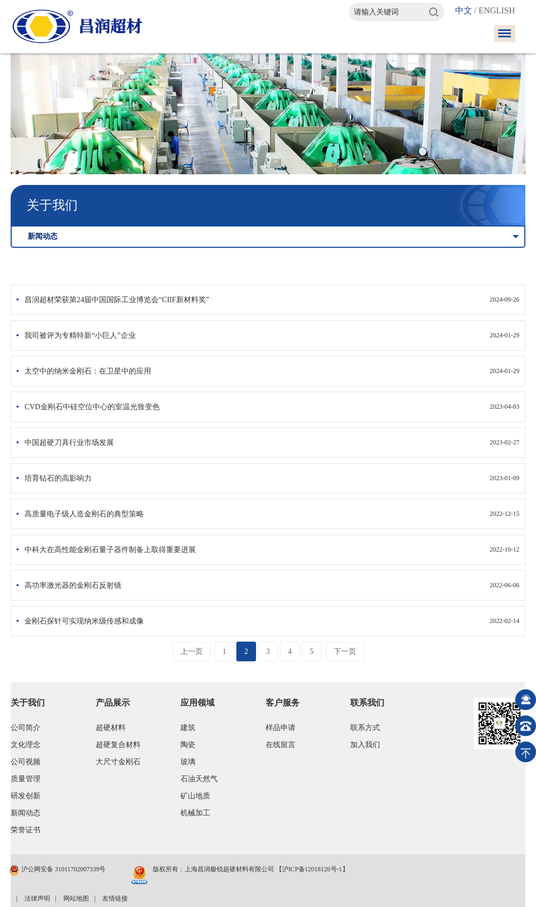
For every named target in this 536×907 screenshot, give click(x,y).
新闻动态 (25, 813)
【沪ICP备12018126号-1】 (312, 869)
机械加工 (195, 813)
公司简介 (25, 728)
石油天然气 (199, 779)
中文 (463, 10)
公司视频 (25, 762)
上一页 (191, 651)
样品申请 (280, 728)
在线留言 (280, 745)
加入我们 (365, 745)
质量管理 (25, 779)
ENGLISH (497, 10)
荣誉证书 (25, 830)
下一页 (345, 651)
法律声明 (37, 898)
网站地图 (76, 898)
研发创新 (25, 796)
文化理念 (25, 745)
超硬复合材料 (118, 745)
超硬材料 (111, 728)
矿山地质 (195, 796)
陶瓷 (187, 745)
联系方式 (365, 728)
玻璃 (187, 762)
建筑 (187, 728)
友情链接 (115, 898)
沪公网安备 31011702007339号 (57, 870)
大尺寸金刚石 (118, 762)
